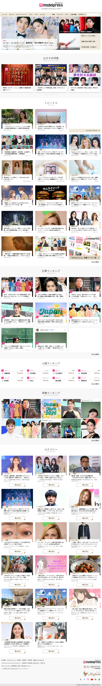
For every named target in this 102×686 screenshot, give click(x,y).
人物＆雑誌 (73, 14)
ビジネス (42, 14)
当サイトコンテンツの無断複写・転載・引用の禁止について (16, 665)
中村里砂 (33, 373)
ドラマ (66, 14)
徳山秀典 (58, 380)
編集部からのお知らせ (38, 660)
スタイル (11, 14)
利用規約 (19, 660)
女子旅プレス (82, 14)
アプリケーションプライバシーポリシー (11, 663)
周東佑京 (84, 380)
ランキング (60, 14)
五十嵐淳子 (59, 373)
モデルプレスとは (11, 660)
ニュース (4, 14)
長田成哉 (84, 373)
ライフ (36, 14)
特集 (53, 14)
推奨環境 (24, 660)
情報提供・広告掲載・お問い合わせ (30, 663)
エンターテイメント (21, 14)
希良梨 (6, 380)
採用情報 (30, 660)
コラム (31, 14)
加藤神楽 (7, 373)
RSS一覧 (43, 663)
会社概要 (3, 660)
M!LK (31, 380)
